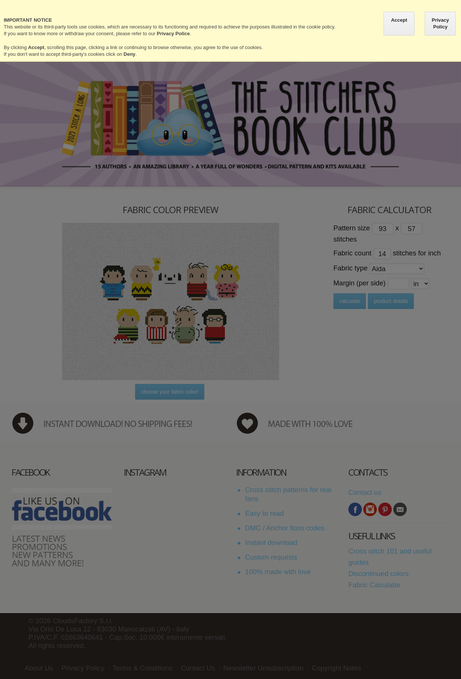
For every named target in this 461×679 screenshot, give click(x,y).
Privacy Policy (440, 23)
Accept (399, 20)
